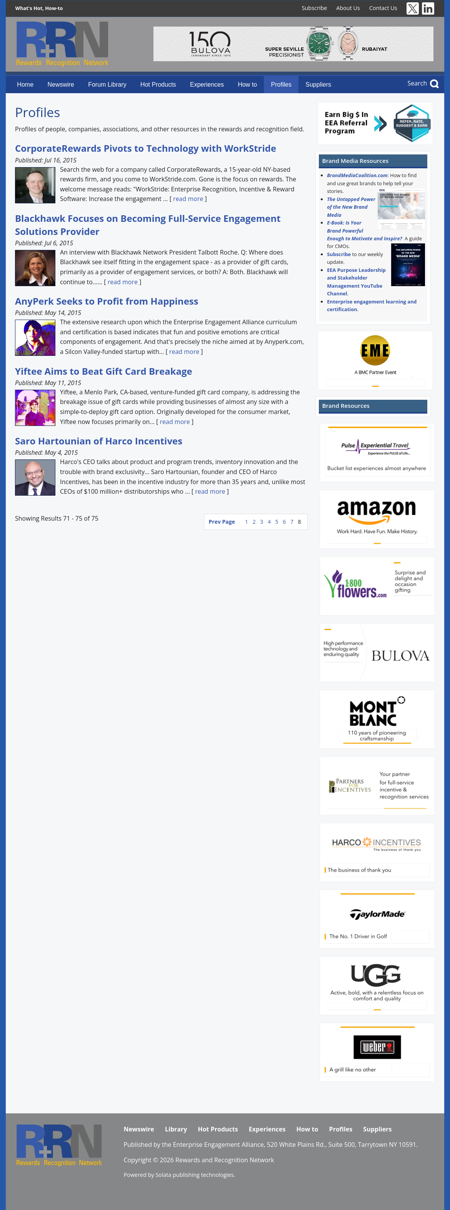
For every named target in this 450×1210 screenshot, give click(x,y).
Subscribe (314, 8)
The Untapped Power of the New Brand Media (351, 207)
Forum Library (107, 84)
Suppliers (318, 84)
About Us (348, 8)
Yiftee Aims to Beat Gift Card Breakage (103, 371)
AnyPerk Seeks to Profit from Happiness (106, 301)
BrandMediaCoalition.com (357, 175)
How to (247, 84)
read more (188, 198)
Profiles (281, 84)
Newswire (60, 84)
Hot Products (158, 84)
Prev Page (222, 521)
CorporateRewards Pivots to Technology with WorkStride (145, 148)
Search (417, 83)
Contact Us (383, 8)
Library (176, 1129)
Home (25, 84)
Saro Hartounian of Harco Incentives (98, 440)
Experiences (207, 84)
